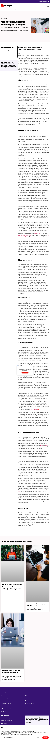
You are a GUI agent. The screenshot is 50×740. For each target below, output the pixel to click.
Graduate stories (9, 10)
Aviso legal (3, 711)
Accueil (2, 10)
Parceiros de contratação (6, 720)
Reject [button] (38, 737)
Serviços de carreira (29, 703)
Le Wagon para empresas (6, 718)
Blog (26, 695)
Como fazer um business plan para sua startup (12, 585)
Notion (41, 445)
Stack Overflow (34, 409)
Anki (19, 491)
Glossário (27, 698)
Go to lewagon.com (44, 1)
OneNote (47, 445)
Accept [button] (45, 737)
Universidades (4, 723)
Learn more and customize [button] (8, 737)
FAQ (2, 695)
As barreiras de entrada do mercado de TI (36, 604)
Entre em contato (5, 706)
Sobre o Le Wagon (5, 698)
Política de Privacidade (6, 708)
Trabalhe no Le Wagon (6, 703)
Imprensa (3, 700)
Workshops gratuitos (29, 700)
